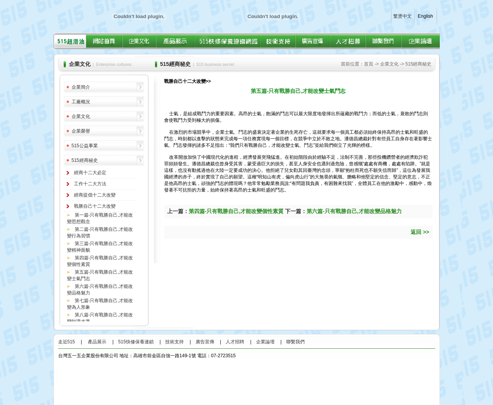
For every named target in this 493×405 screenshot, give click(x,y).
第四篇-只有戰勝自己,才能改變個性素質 (236, 211)
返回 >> (420, 232)
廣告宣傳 (205, 342)
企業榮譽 (81, 131)
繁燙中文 (402, 16)
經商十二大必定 (90, 172)
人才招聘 (235, 342)
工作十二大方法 (90, 184)
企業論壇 (265, 342)
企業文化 (81, 116)
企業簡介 (81, 87)
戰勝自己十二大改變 (95, 206)
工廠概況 (81, 101)
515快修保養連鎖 (136, 342)
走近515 (69, 342)
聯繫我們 (295, 342)
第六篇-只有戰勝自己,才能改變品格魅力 (354, 211)
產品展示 (97, 342)
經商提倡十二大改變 (95, 195)
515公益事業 (85, 145)
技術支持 (174, 342)
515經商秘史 (85, 160)
